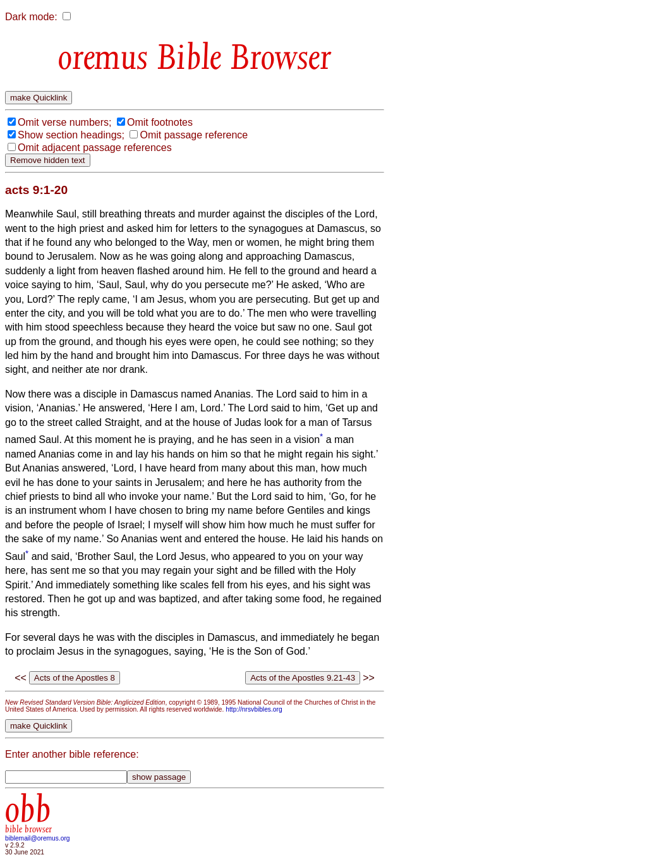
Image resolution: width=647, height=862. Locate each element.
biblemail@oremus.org (37, 838)
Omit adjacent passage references (95, 147)
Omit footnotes (160, 122)
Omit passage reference (194, 135)
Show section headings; (71, 135)
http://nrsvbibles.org (254, 709)
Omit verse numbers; (64, 122)
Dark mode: (31, 16)
